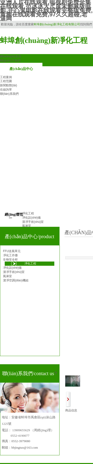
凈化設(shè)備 (12, 267)
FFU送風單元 (12, 251)
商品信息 (71, 410)
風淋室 (7, 276)
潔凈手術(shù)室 (14, 272)
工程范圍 (6, 81)
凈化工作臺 (10, 255)
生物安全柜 (10, 259)
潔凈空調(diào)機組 (16, 280)
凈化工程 (30, 263)
